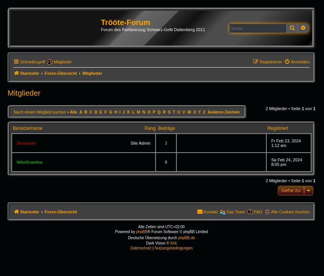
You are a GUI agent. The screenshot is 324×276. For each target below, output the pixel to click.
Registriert (277, 128)
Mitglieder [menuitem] (63, 62)
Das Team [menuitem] (235, 212)
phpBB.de (186, 238)
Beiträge (166, 128)
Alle (73, 112)
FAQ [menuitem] (258, 212)
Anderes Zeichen (223, 112)
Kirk (173, 243)
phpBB (142, 232)
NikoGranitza (29, 162)
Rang (150, 128)
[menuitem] (297, 61)
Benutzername (27, 128)
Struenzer (26, 143)
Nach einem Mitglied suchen (40, 112)
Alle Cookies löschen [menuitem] (290, 212)
